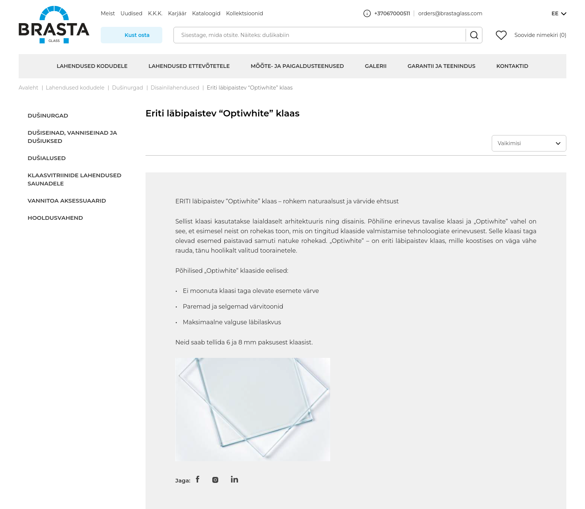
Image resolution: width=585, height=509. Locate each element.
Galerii (376, 66)
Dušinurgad (127, 87)
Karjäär (177, 13)
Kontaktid (513, 66)
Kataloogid (206, 13)
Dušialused (47, 158)
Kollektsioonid (244, 13)
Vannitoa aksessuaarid (67, 200)
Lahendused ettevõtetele (189, 66)
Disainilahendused (175, 87)
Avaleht (28, 87)
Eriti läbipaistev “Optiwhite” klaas (249, 87)
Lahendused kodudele (92, 66)
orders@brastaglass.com (450, 13)
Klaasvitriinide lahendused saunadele (74, 179)
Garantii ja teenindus (442, 66)
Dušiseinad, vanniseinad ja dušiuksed (72, 136)
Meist (108, 13)
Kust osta (137, 35)
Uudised (132, 13)
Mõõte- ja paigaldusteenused (297, 66)
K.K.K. (155, 13)
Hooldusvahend (55, 217)
